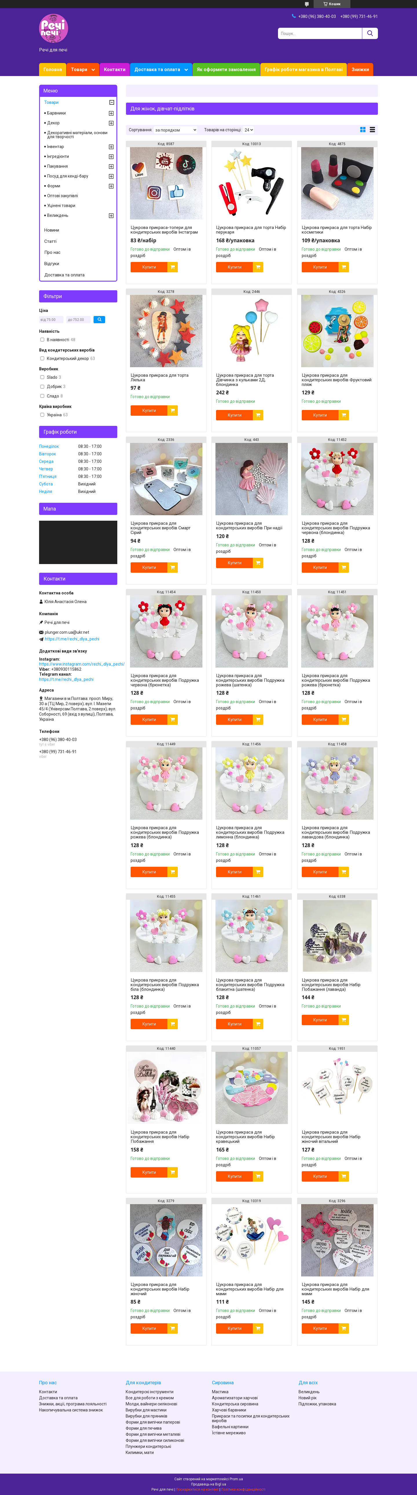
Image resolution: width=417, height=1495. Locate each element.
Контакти (114, 69)
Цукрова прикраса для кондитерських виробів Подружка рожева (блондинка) (165, 832)
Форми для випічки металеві (153, 1434)
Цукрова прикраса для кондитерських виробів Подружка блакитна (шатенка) (250, 985)
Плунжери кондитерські (148, 1446)
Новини (51, 230)
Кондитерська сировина (235, 1404)
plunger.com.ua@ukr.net (67, 632)
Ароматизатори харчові (235, 1398)
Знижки (360, 69)
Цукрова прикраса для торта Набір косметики (337, 229)
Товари (79, 69)
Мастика (220, 1391)
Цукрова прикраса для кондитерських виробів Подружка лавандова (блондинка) (336, 832)
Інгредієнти (58, 156)
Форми (53, 186)
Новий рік (308, 1398)
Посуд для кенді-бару (67, 176)
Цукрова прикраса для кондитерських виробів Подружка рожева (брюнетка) (336, 680)
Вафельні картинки (230, 1426)
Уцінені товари (61, 205)
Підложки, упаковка (317, 1404)
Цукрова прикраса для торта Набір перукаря (251, 229)
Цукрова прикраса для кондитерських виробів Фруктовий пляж (337, 380)
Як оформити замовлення (226, 69)
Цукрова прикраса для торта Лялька (160, 377)
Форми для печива (144, 1428)
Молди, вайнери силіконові (151, 1404)
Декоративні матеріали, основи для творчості (77, 134)
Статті (50, 241)
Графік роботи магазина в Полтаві (304, 69)
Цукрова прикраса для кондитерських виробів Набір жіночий (160, 1289)
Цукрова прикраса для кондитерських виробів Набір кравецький (245, 1137)
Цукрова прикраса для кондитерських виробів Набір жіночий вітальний (331, 1137)
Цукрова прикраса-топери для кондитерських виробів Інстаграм (164, 229)
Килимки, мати (140, 1452)
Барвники (56, 113)
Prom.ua (236, 1479)
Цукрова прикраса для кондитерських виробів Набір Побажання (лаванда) (331, 985)
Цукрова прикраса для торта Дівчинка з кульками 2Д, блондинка (245, 380)
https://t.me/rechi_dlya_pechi (72, 639)
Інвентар (55, 146)
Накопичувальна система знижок (71, 1410)
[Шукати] (370, 33)
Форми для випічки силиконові (155, 1440)
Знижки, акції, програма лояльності (73, 1404)
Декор (53, 123)
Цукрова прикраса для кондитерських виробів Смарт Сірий (161, 528)
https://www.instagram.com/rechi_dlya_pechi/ (82, 664)
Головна (52, 69)
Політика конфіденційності (243, 1489)
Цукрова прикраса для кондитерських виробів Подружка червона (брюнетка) (165, 680)
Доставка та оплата (157, 69)
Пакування (57, 166)
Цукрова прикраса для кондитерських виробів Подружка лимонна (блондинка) (250, 832)
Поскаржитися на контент (197, 1489)
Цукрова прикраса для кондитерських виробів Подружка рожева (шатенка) (250, 680)
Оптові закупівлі (62, 195)
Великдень (57, 215)
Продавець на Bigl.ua (208, 1484)
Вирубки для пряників (146, 1416)
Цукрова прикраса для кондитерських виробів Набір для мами (250, 1289)
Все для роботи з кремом (150, 1398)
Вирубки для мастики (146, 1410)
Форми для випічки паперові (153, 1422)
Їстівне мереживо (229, 1433)
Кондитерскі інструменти (149, 1391)
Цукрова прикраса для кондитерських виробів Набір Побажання (160, 1137)
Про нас (52, 252)
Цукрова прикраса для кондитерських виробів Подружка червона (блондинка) (336, 528)
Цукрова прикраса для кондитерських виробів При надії (249, 525)
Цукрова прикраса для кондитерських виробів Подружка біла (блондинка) (165, 985)
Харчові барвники (229, 1410)
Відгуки (51, 263)
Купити (149, 267)
